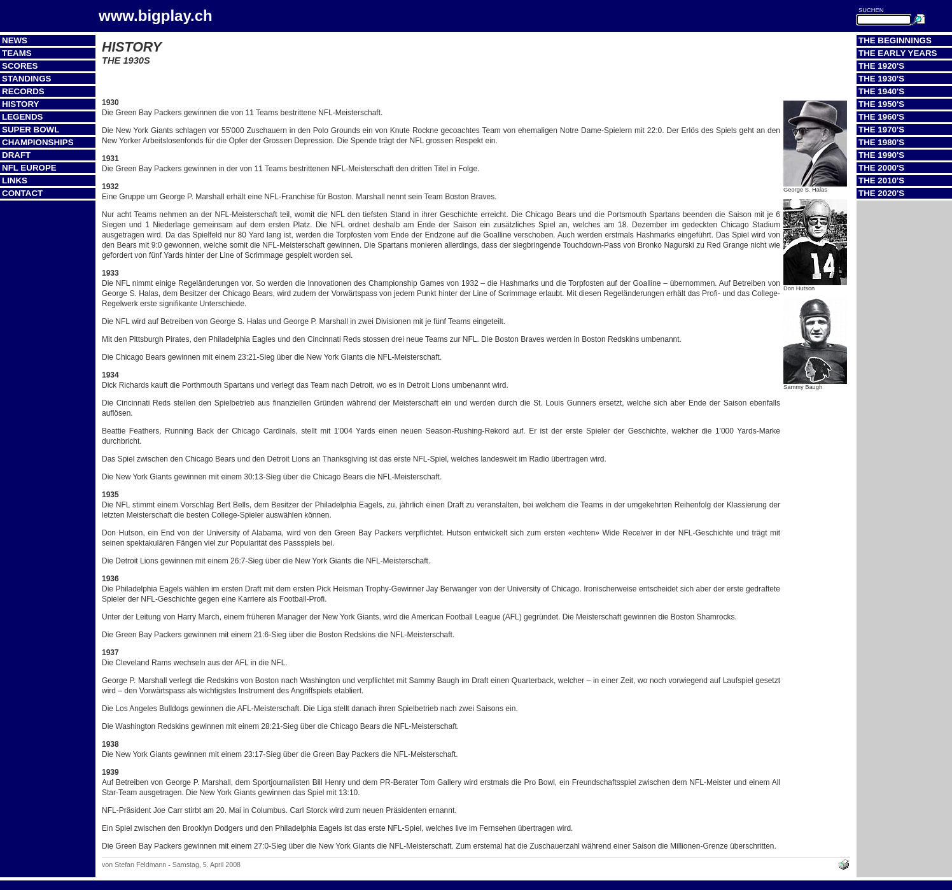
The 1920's (881, 66)
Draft (16, 155)
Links (14, 180)
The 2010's (881, 180)
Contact (22, 193)
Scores (20, 66)
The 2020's (881, 193)
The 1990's (881, 155)
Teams (17, 53)
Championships (38, 142)
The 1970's (881, 129)
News (14, 40)
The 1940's (881, 91)
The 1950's (881, 104)
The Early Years (897, 53)
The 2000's (881, 168)
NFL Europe (29, 168)
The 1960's (881, 117)
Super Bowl (30, 129)
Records (23, 91)
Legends (22, 117)
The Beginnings (895, 40)
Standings (27, 78)
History (20, 104)
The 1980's (881, 142)
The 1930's (881, 78)
